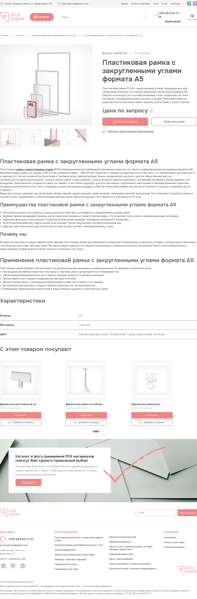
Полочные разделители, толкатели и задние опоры (79, 539)
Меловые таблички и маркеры (71, 559)
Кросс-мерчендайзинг (121, 559)
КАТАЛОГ (20, 35)
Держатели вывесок (120, 541)
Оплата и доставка (140, 4)
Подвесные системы (66, 564)
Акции (124, 4)
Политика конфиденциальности (17, 581)
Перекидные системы (66, 569)
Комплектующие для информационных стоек (53, 35)
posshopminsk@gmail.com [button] (73, 3)
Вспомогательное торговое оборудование (132, 568)
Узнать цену (21, 415)
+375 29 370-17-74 (167, 15)
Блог (156, 4)
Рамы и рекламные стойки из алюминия (130, 563)
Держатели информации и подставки (74, 554)
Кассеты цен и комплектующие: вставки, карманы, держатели (131, 548)
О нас (165, 4)
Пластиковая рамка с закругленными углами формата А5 (113, 35)
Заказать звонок (174, 21)
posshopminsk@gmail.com (14, 545)
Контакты (175, 4)
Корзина (192, 17)
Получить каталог (28, 483)
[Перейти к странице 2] (100, 431)
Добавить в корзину (20, 422)
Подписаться (187, 512)
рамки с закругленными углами (34, 169)
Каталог (41, 17)
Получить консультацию (10, 408)
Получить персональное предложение (128, 131)
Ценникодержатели (65, 550)
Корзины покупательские (122, 537)
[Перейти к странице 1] (96, 431)
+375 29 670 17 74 (20, 539)
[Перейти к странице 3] (103, 431)
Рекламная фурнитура (121, 554)
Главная (4, 35)
